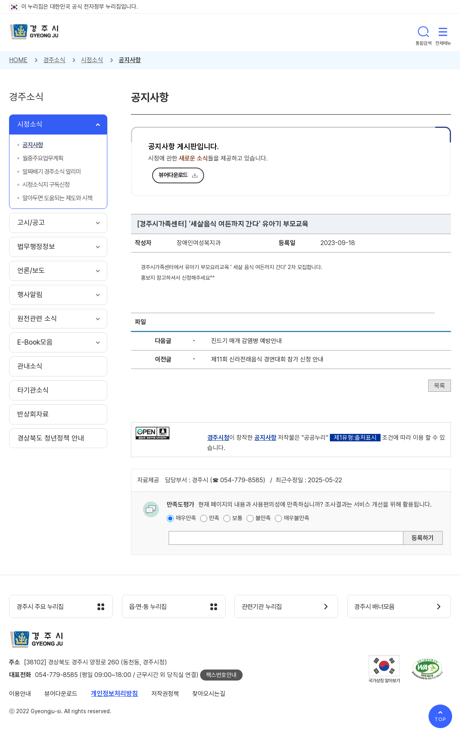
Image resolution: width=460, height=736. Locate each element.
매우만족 (186, 518)
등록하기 (423, 538)
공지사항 (130, 60)
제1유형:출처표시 (355, 437)
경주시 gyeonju (34, 32)
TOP (440, 719)
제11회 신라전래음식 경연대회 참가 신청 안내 (267, 359)
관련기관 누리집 (264, 607)
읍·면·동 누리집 (150, 607)
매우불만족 (296, 518)
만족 (214, 518)
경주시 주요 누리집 (42, 607)
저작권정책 (165, 694)
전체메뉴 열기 (443, 32)
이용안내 (20, 694)
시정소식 (92, 60)
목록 (439, 385)
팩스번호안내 (221, 675)
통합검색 (423, 32)
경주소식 (54, 60)
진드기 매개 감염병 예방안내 (246, 341)
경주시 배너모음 (376, 607)
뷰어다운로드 (173, 175)
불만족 (263, 518)
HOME (18, 60)
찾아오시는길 (208, 694)
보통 (237, 518)
